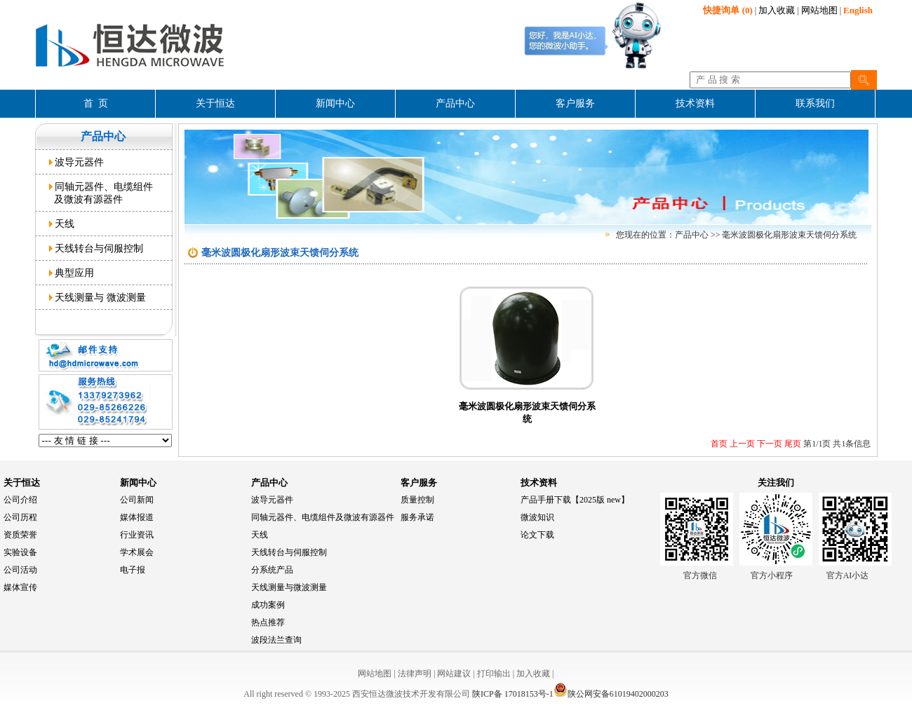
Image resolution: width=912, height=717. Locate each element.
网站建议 (454, 673)
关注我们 (776, 482)
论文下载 (537, 535)
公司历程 (20, 517)
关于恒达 (22, 482)
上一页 (741, 444)
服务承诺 (417, 517)
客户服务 (419, 482)
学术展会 (137, 552)
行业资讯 (137, 535)
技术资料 (539, 482)
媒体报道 (137, 517)
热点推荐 (268, 622)
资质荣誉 (20, 535)
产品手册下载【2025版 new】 (575, 500)
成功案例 (268, 605)
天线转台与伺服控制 (96, 248)
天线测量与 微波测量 (98, 297)
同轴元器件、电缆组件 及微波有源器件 (101, 193)
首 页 (95, 103)
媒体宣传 (20, 587)
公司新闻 (137, 500)
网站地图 (819, 10)
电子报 (132, 570)
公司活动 (20, 570)
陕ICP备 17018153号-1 (513, 694)
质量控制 (417, 500)
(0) (727, 10)
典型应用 (72, 272)
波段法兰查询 (276, 640)
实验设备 (20, 552)
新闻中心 (138, 482)
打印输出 (494, 673)
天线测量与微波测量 (289, 587)
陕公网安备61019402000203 (611, 694)
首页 (719, 444)
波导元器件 (77, 162)
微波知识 (537, 517)
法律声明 (414, 673)
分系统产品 (272, 570)
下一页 (768, 444)
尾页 (791, 444)
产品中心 (269, 482)
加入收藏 (776, 10)
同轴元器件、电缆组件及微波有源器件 (322, 517)
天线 (62, 223)
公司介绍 (20, 500)
